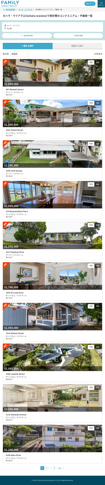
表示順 (6, 54)
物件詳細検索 (9, 10)
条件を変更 (78, 36)
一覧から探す (27, 46)
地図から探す (77, 46)
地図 (97, 62)
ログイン (90, 4)
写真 (91, 62)
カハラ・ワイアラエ (25, 9)
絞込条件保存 (27, 36)
